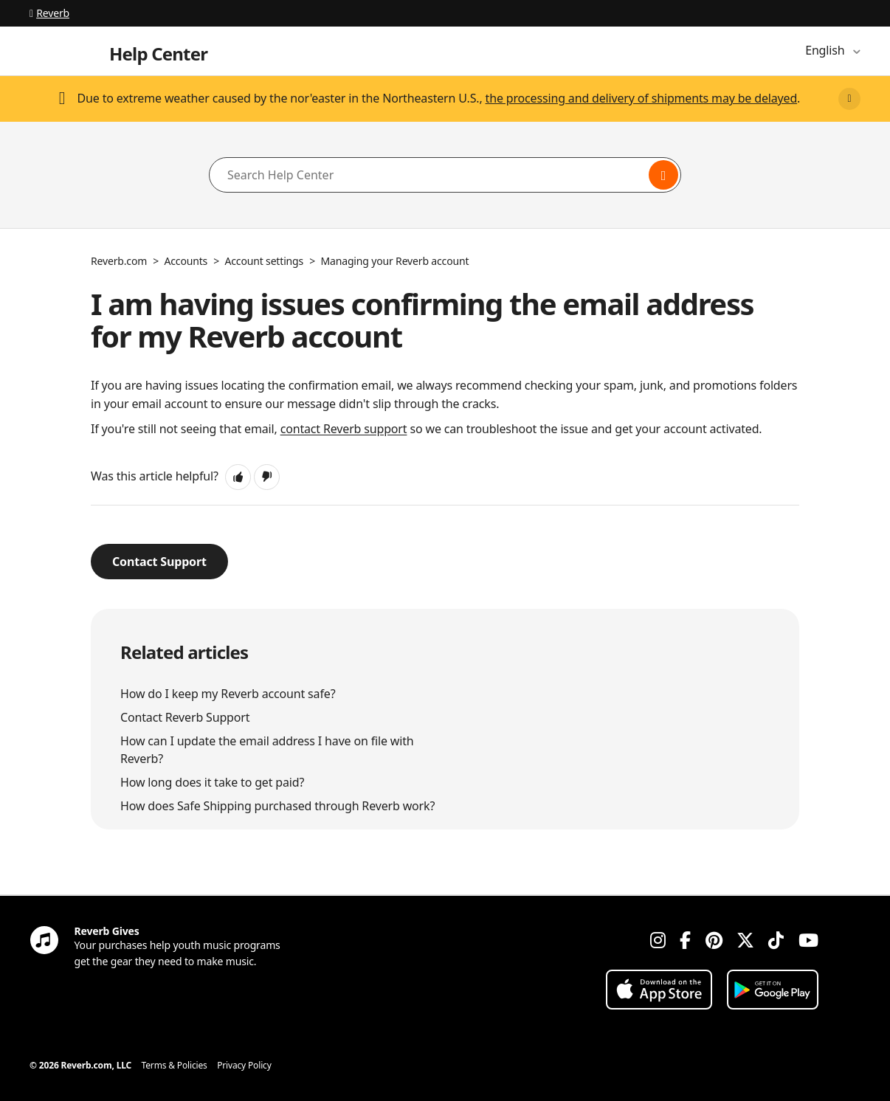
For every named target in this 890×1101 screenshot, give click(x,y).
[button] (238, 476)
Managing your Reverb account (394, 261)
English (826, 50)
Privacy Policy (244, 1065)
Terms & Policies (174, 1065)
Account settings (264, 261)
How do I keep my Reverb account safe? (227, 694)
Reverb (49, 13)
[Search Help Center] (445, 175)
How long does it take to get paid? (212, 782)
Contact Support (159, 561)
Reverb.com (119, 261)
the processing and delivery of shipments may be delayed (642, 98)
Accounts (186, 261)
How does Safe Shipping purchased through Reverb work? (277, 806)
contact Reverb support (343, 429)
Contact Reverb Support (184, 717)
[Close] (849, 99)
